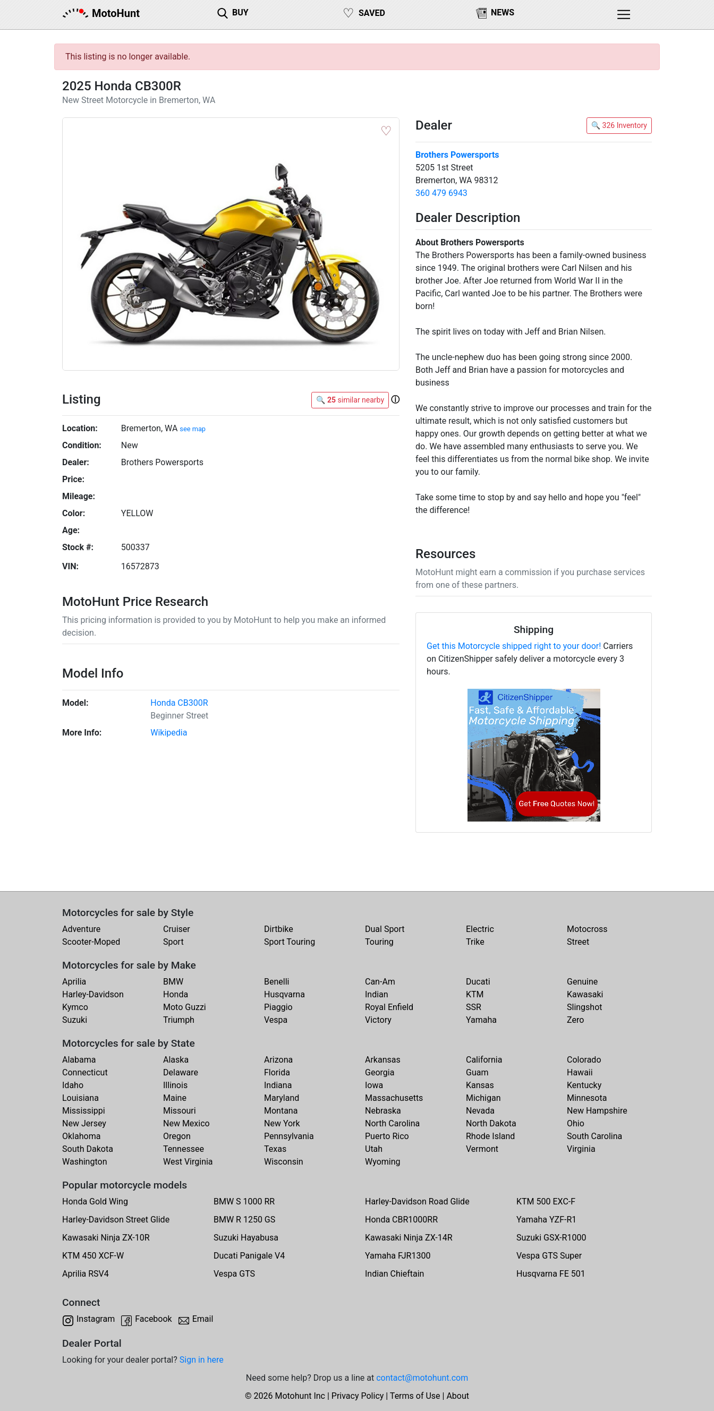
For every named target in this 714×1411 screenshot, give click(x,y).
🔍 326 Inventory (619, 125)
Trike (475, 942)
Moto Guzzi (184, 1007)
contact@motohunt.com (422, 1378)
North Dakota (491, 1123)
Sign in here (202, 1360)
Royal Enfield (389, 1007)
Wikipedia (168, 733)
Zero (575, 1020)
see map (193, 429)
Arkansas (383, 1060)
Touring (379, 942)
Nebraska (383, 1111)
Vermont (482, 1149)
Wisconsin (283, 1162)
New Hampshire (597, 1111)
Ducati (478, 982)
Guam (477, 1072)
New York (282, 1123)
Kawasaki (585, 994)
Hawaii (580, 1072)
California (484, 1060)
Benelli (276, 982)
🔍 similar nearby (350, 400)
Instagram (95, 1319)
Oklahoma (81, 1136)
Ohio (575, 1123)
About (457, 1396)
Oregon (177, 1136)
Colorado (584, 1060)
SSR (473, 1007)
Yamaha (481, 1020)
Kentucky (584, 1085)
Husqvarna (284, 994)
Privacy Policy (358, 1396)
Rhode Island (490, 1136)
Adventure (81, 929)
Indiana (278, 1085)
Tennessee (183, 1149)
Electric (480, 929)
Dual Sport (385, 929)
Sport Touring (289, 942)
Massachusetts (394, 1098)
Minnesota (587, 1098)
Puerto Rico (387, 1136)
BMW (173, 982)
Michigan (483, 1098)
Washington (84, 1162)
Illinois (175, 1085)
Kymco (75, 1007)
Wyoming (383, 1162)
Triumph (178, 1020)
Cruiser (176, 929)
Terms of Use (415, 1396)
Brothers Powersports (457, 155)
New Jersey (84, 1123)
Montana (281, 1111)
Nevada (480, 1111)
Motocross (587, 929)
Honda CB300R (179, 703)
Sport (173, 942)
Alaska (176, 1060)
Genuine (582, 982)
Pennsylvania (289, 1136)
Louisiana (80, 1098)
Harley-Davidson (93, 994)
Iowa (374, 1085)
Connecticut (85, 1072)
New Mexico (186, 1123)
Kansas (480, 1085)
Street (578, 942)
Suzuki (74, 1020)
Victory (378, 1020)
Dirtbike (278, 929)
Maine (174, 1098)
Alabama (79, 1060)
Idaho (72, 1085)
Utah (373, 1149)
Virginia (581, 1149)
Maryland (281, 1098)
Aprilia (74, 982)
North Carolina (392, 1123)
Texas (275, 1149)
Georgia (379, 1072)
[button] (395, 399)
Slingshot (584, 1007)
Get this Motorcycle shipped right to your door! (514, 646)
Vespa (275, 1020)
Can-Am (380, 982)
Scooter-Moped (91, 942)
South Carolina (594, 1136)
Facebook (153, 1319)
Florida (277, 1072)
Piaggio (278, 1007)
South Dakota (87, 1149)
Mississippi (83, 1111)
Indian (376, 994)
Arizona (278, 1060)
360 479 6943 (441, 193)
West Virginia (188, 1162)
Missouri (179, 1111)
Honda (175, 994)
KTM (475, 994)
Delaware (180, 1072)
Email (203, 1319)
